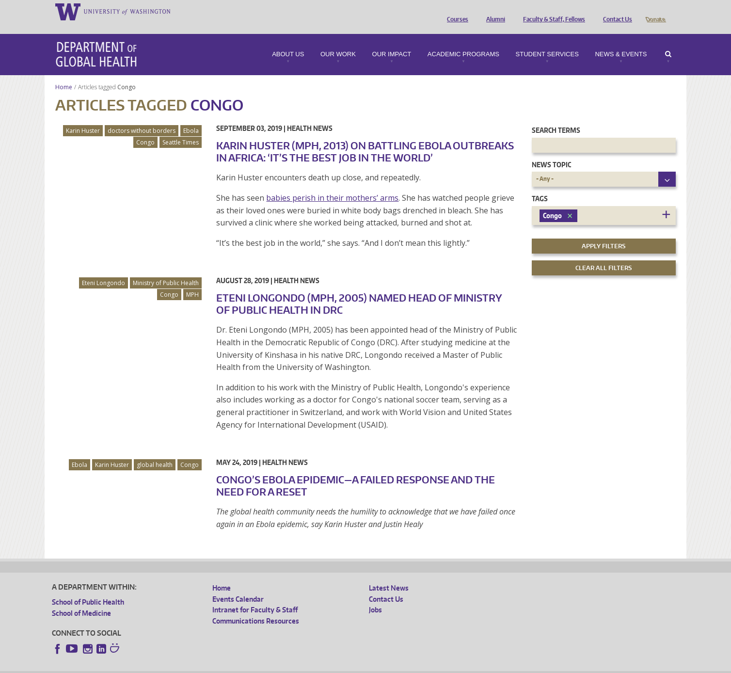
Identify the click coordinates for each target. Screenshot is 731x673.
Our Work (338, 40)
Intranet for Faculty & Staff (255, 596)
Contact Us (615, 11)
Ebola (191, 117)
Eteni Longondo (103, 269)
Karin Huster (83, 117)
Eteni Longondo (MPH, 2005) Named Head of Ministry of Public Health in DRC (359, 290)
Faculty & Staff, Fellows (552, 11)
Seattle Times (180, 129)
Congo (127, 73)
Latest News (389, 574)
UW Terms (219, 665)
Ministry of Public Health (166, 269)
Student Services (547, 40)
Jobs (375, 596)
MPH (192, 281)
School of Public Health (88, 588)
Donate (655, 11)
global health (155, 451)
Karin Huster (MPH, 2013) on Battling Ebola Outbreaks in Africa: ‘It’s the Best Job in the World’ (365, 138)
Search (668, 41)
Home (63, 73)
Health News (310, 115)
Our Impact (392, 40)
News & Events (621, 40)
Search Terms (556, 116)
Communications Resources (255, 607)
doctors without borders (141, 117)
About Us (288, 40)
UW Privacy (180, 665)
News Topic (551, 151)
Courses (455, 11)
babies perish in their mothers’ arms (332, 184)
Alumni (493, 11)
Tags (540, 185)
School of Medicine (81, 599)
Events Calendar (238, 585)
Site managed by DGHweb (277, 665)
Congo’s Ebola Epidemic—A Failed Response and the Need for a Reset (355, 472)
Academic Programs (463, 40)
